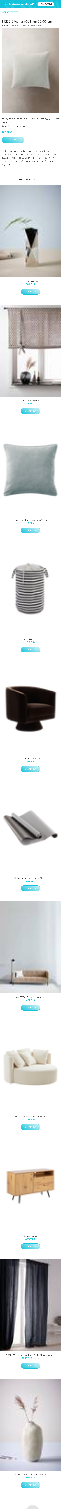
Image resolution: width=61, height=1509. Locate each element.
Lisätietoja (13, 140)
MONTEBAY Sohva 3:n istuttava (30, 997)
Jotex (41, 118)
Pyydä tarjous (46, 4)
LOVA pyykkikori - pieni (31, 639)
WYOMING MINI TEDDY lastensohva (30, 1116)
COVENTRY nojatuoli (31, 758)
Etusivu (5, 25)
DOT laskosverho (30, 400)
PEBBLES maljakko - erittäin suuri (30, 1474)
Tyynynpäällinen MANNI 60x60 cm (30, 520)
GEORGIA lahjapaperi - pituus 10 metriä (30, 878)
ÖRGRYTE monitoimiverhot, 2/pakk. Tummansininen (30, 1355)
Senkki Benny (30, 1236)
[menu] (57, 12)
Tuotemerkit (19, 118)
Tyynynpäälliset (52, 118)
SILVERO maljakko (30, 281)
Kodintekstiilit (32, 118)
